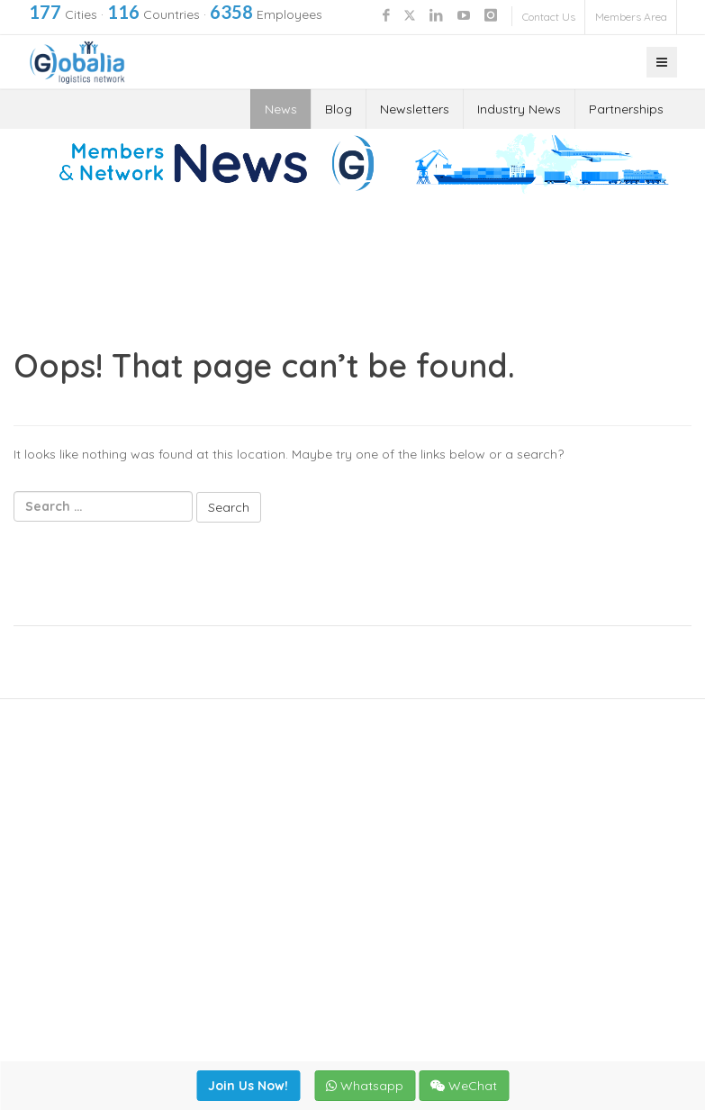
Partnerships (626, 109)
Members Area (631, 16)
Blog (338, 109)
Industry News (519, 109)
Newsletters (414, 109)
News (281, 109)
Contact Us (548, 16)
